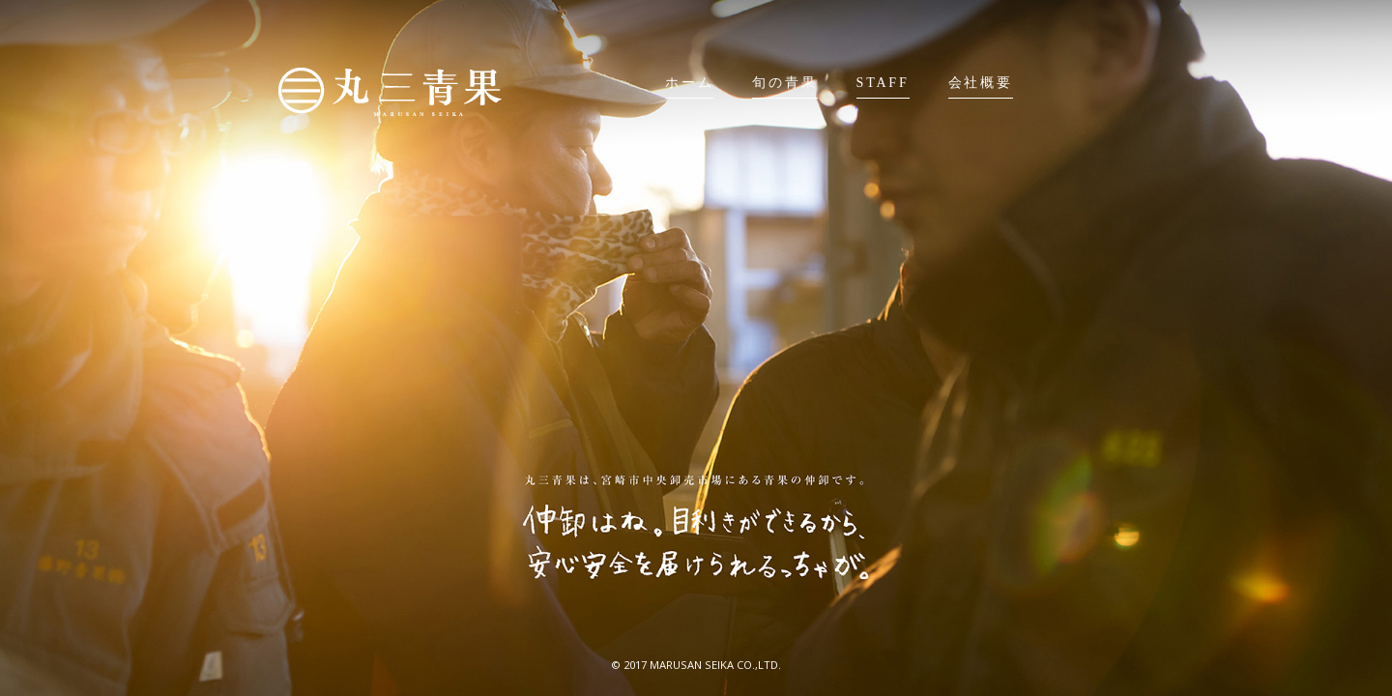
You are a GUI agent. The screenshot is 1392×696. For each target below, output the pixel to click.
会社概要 (980, 82)
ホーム (689, 82)
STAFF (883, 82)
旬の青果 (784, 82)
